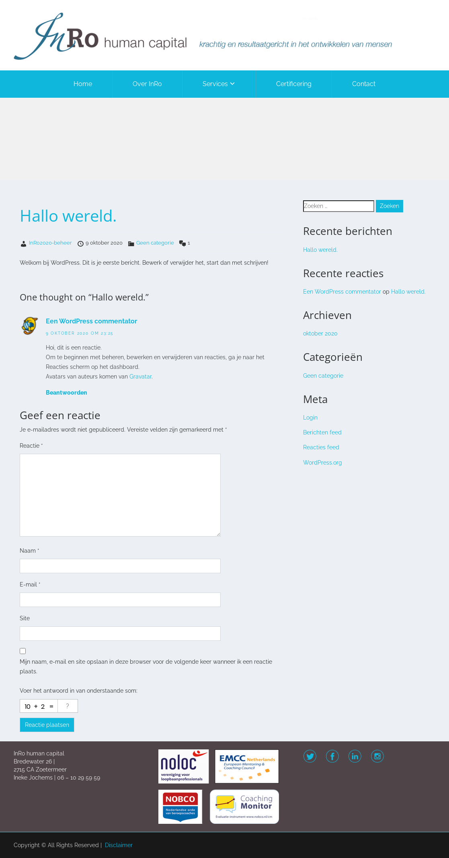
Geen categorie (155, 243)
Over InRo (147, 84)
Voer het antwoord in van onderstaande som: (78, 690)
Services (215, 84)
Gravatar (140, 376)
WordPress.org (322, 462)
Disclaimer (119, 845)
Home (83, 84)
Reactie (31, 445)
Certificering (294, 84)
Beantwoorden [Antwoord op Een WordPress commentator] (66, 392)
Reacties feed (321, 447)
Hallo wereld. (320, 250)
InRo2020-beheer (50, 243)
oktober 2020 (320, 333)
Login (310, 417)
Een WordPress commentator (91, 321)
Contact (363, 84)
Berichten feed (322, 432)
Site (25, 618)
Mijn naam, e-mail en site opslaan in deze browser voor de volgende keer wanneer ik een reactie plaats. (146, 666)
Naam (29, 550)
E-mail (30, 584)
